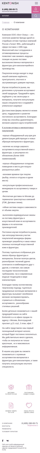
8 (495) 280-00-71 (9, 9)
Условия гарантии (10, 431)
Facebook (2, 441)
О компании (7, 423)
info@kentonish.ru (33, 425)
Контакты (6, 426)
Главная (5, 22)
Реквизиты (6, 429)
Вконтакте (7, 440)
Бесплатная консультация (9, 11)
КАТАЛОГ (5, 16)
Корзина (36, 9)
